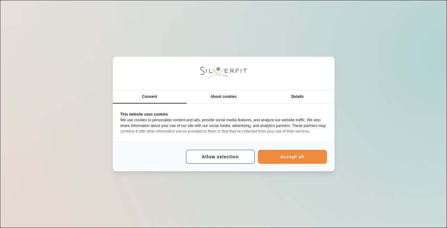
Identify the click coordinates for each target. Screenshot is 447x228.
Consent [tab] (149, 96)
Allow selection (220, 156)
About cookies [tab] (223, 96)
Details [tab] (297, 96)
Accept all (292, 156)
